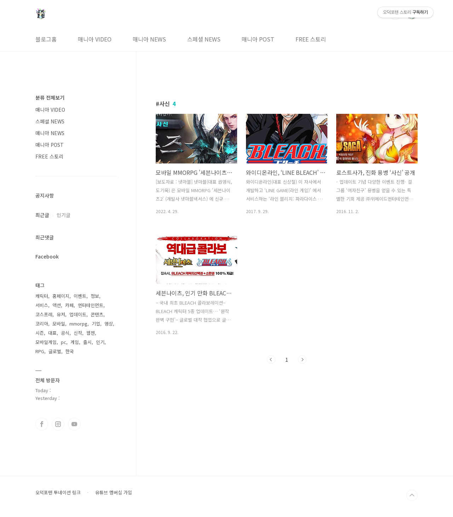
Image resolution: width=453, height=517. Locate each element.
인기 (100, 342)
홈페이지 (60, 296)
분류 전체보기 (49, 97)
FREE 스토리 (311, 39)
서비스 (41, 305)
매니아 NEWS (149, 39)
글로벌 (54, 351)
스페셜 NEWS (203, 39)
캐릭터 (41, 296)
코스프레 (43, 314)
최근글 (42, 214)
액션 (56, 305)
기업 (96, 323)
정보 (95, 296)
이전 (271, 359)
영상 (108, 323)
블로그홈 (46, 39)
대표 (52, 332)
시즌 (39, 332)
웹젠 (90, 332)
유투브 (74, 424)
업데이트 (77, 314)
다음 (302, 359)
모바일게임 (46, 342)
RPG (39, 351)
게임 (74, 342)
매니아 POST (258, 39)
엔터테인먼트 (90, 305)
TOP (412, 495)
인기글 (63, 214)
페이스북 (41, 424)
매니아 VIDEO (94, 39)
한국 (69, 351)
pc (63, 342)
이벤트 (80, 296)
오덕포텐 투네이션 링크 (58, 492)
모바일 (58, 323)
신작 (78, 332)
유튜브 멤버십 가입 (113, 492)
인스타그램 (58, 424)
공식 (65, 332)
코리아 (41, 323)
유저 (61, 314)
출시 (87, 342)
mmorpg (78, 323)
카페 (69, 305)
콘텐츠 (97, 314)
